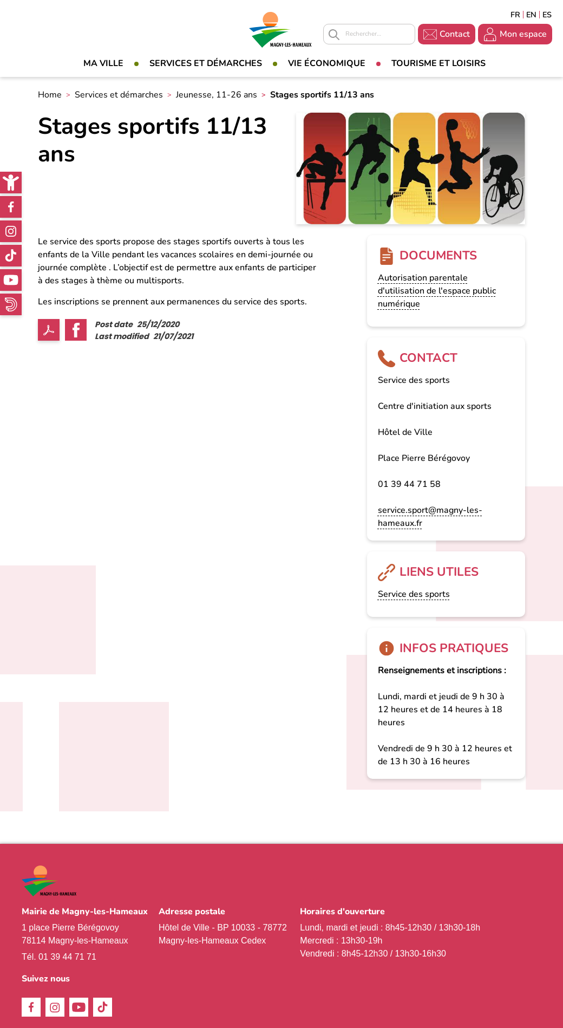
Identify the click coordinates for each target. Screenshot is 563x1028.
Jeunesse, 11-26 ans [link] (216, 95)
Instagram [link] (11, 231)
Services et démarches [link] (205, 63)
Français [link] (515, 14)
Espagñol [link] (547, 14)
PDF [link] (49, 330)
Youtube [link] (11, 280)
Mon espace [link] (523, 34)
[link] (11, 182)
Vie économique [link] (326, 63)
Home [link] (50, 95)
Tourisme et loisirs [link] (438, 63)
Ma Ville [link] (103, 63)
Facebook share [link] (76, 330)
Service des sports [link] (414, 594)
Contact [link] (455, 34)
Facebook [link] (11, 207)
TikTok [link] (11, 255)
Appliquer (334, 34)
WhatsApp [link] (11, 304)
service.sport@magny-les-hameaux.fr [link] (430, 516)
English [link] (531, 14)
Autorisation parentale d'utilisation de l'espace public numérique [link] (437, 291)
